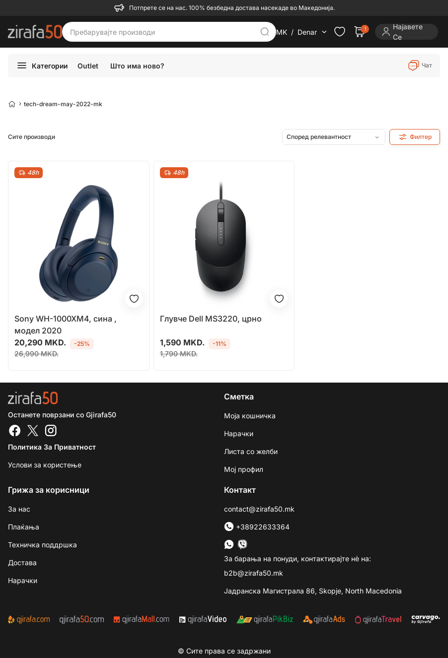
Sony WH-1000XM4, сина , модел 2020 (65, 324)
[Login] (406, 32)
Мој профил (243, 469)
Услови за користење (44, 465)
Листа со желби (251, 451)
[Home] (12, 104)
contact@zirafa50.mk (259, 509)
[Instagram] (51, 432)
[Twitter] (33, 432)
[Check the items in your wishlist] (340, 32)
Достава (22, 562)
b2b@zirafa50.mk (253, 573)
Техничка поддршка (42, 544)
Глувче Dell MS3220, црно (211, 319)
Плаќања (23, 527)
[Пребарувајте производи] (161, 32)
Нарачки (238, 433)
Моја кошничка (250, 415)
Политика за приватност (52, 447)
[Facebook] (15, 432)
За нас (19, 509)
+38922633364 (257, 527)
